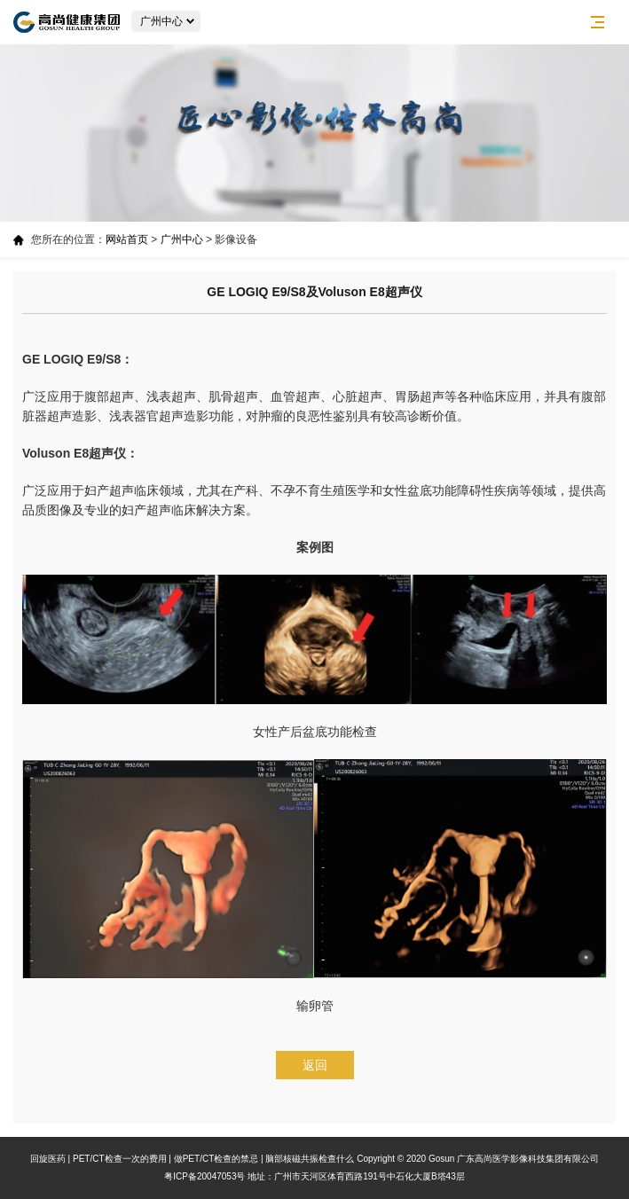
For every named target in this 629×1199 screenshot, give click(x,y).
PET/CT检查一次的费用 (120, 1159)
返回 (315, 1065)
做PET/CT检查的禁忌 (216, 1159)
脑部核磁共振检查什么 (309, 1159)
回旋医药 (48, 1159)
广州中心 (182, 239)
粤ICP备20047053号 (204, 1176)
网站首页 (127, 239)
